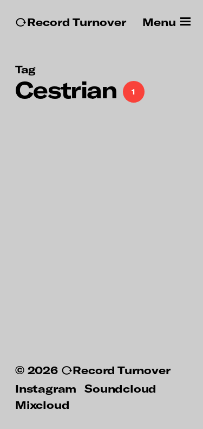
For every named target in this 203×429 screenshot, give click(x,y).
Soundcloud (120, 388)
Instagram (45, 388)
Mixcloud (42, 404)
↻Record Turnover (70, 22)
